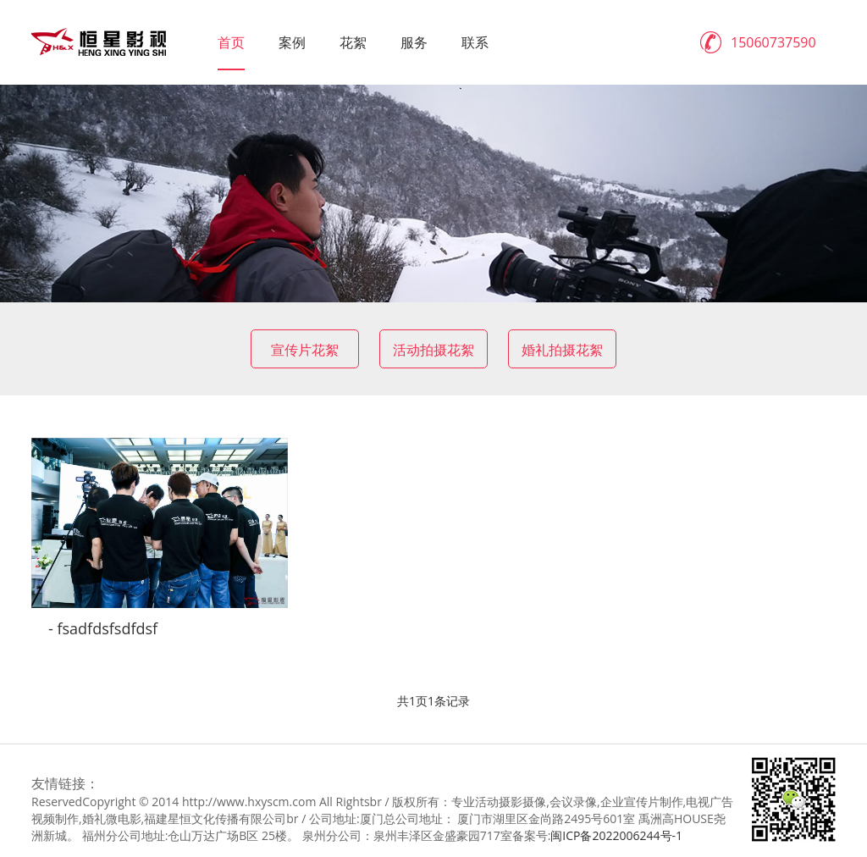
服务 (414, 42)
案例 (292, 42)
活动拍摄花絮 (433, 349)
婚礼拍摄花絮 (562, 349)
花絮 (353, 42)
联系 (475, 42)
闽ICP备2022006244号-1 (616, 835)
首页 (231, 42)
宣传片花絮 (305, 349)
